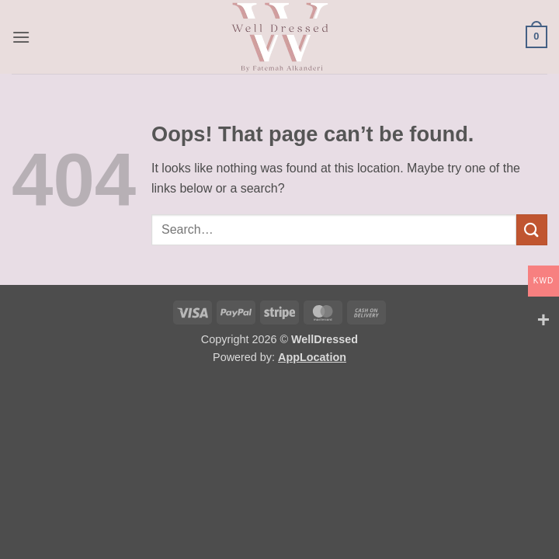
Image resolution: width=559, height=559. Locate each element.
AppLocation (312, 357)
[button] (21, 37)
